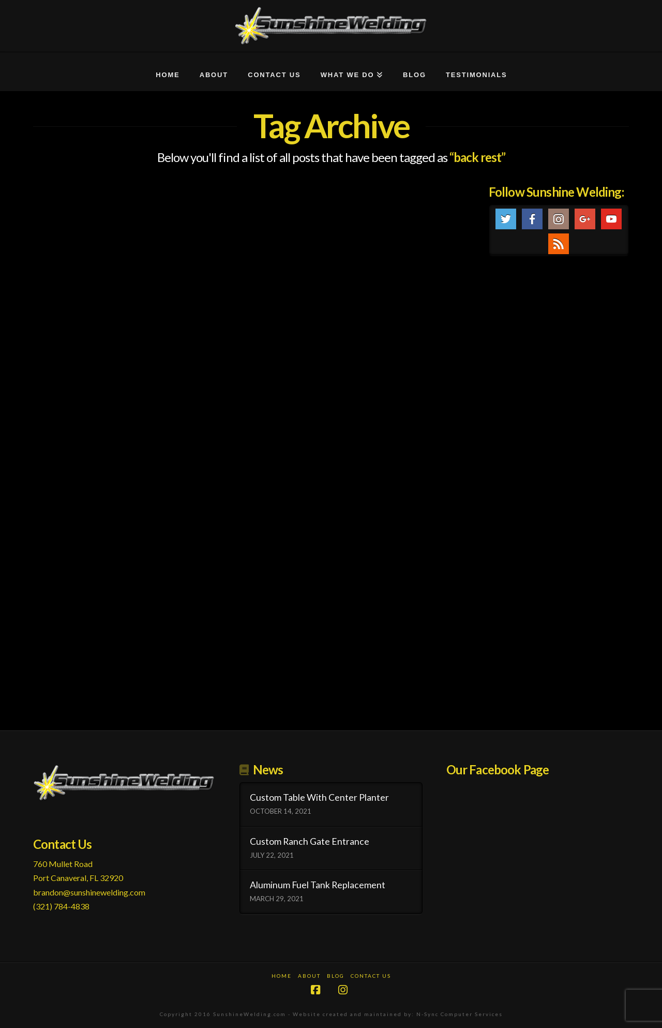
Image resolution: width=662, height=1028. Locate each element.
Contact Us (371, 976)
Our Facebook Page (497, 769)
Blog (335, 976)
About (309, 976)
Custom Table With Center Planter (319, 797)
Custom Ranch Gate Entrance (309, 841)
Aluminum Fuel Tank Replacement (317, 884)
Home (282, 976)
